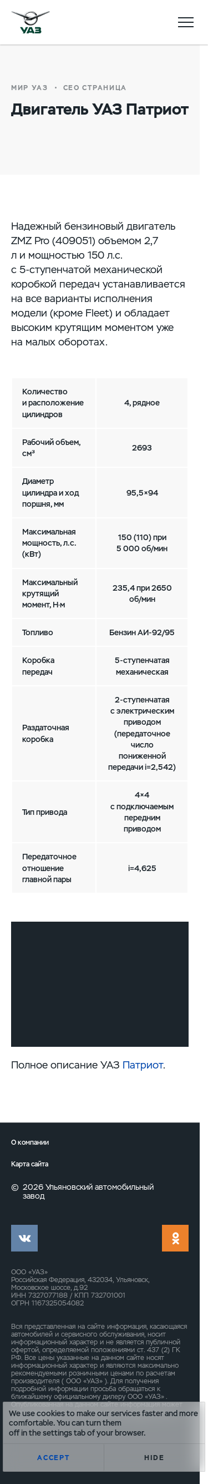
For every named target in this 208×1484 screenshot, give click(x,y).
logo (30, 22)
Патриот (143, 1064)
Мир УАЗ (29, 87)
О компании (30, 1143)
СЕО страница (95, 87)
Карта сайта (29, 1164)
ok (175, 1238)
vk (24, 1238)
